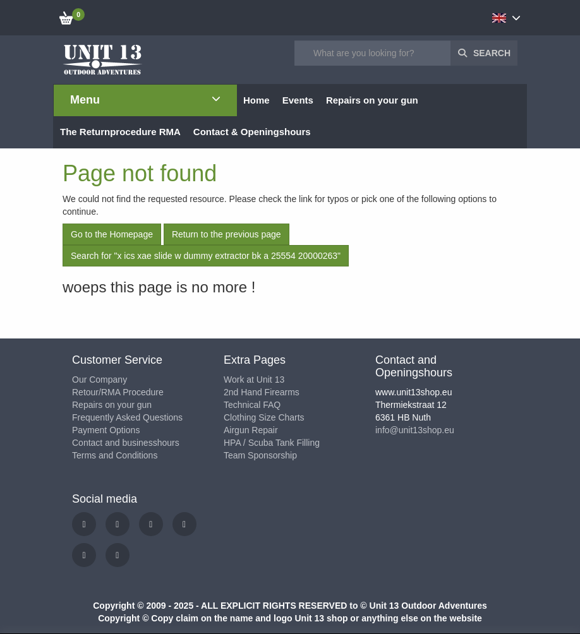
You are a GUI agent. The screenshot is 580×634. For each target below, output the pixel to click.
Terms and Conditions (114, 455)
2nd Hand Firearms (261, 392)
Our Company (99, 379)
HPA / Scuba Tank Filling (272, 443)
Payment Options (106, 430)
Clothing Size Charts (264, 417)
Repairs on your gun (112, 405)
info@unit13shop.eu (414, 430)
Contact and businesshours (125, 443)
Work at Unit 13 (254, 379)
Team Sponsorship (260, 455)
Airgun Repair (251, 430)
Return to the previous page (226, 234)
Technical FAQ (252, 405)
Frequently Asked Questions (127, 417)
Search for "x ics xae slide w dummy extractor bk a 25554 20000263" (206, 256)
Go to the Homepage (112, 234)
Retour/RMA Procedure (118, 392)
